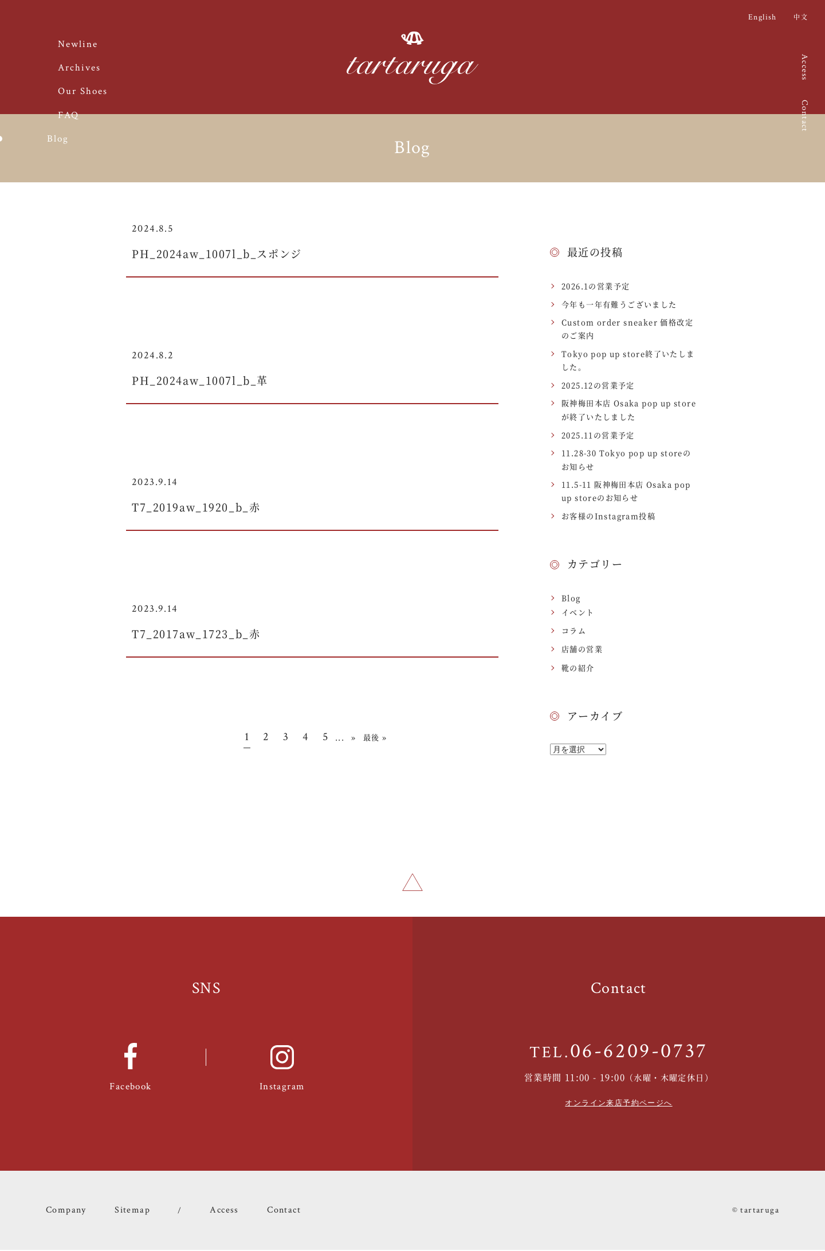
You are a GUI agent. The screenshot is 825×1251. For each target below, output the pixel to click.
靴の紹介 (578, 667)
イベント (578, 612)
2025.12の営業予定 (598, 385)
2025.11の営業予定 (598, 434)
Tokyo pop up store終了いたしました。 (628, 360)
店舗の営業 (582, 648)
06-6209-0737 (639, 1052)
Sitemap (128, 1211)
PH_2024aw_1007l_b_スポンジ (236, 252)
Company (65, 1211)
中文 (800, 16)
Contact (804, 116)
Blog (571, 597)
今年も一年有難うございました (619, 304)
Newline (78, 44)
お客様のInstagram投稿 (608, 515)
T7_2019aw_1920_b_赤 (211, 506)
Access (804, 67)
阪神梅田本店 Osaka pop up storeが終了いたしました (628, 409)
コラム (573, 630)
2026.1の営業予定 (595, 285)
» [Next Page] (353, 737)
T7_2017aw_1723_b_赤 (211, 633)
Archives (79, 68)
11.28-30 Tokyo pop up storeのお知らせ (626, 459)
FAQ (68, 115)
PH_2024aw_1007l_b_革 (215, 379)
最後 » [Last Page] (375, 737)
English (762, 17)
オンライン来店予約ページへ (618, 1104)
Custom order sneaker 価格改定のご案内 (627, 328)
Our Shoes (83, 91)
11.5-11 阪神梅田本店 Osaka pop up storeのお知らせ (626, 491)
